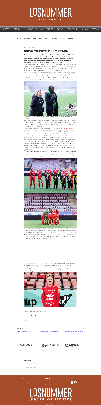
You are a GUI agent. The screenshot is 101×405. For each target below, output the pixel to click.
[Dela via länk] (35, 316)
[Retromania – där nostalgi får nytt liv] (50, 336)
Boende (34, 38)
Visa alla (82, 328)
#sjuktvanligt (27, 38)
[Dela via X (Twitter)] (28, 316)
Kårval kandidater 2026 (25, 345)
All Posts (19, 38)
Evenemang (70, 38)
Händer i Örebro (28, 311)
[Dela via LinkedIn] (32, 316)
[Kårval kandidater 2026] (27, 336)
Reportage (44, 311)
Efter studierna (53, 38)
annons (46, 38)
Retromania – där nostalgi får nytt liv (50, 345)
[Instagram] (72, 382)
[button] (59, 29)
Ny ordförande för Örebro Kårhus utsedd (72, 345)
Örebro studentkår (37, 311)
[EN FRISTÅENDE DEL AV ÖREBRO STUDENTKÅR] (50, 19)
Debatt (40, 38)
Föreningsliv (62, 38)
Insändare (78, 38)
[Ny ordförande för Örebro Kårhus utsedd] (73, 336)
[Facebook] (75, 382)
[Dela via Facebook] (25, 316)
